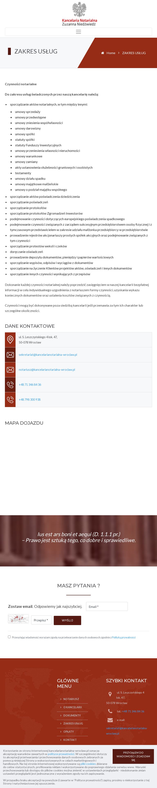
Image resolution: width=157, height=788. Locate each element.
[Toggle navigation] (78, 32)
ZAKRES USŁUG (73, 723)
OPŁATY (68, 731)
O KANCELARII (72, 707)
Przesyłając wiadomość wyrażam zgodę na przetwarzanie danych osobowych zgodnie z (74, 637)
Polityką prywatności (124, 637)
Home (111, 53)
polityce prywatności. (61, 754)
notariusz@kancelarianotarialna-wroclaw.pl (47, 369)
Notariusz (71, 699)
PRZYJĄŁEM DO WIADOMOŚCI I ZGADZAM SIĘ (133, 756)
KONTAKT (70, 739)
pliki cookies (88, 763)
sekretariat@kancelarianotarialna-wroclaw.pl (48, 354)
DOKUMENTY (72, 715)
